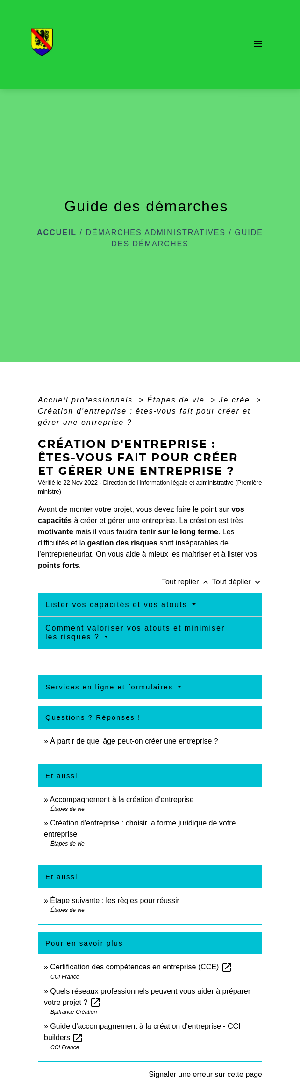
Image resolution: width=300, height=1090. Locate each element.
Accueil (57, 233)
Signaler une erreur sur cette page (205, 1074)
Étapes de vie (177, 400)
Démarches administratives (156, 233)
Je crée (236, 400)
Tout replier (187, 582)
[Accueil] (44, 45)
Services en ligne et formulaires (110, 687)
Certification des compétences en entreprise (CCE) (141, 967)
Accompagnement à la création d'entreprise (121, 799)
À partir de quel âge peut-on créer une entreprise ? (134, 741)
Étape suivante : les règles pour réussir (114, 900)
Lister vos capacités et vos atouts (117, 605)
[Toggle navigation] (258, 45)
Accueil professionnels (87, 400)
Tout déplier (237, 582)
